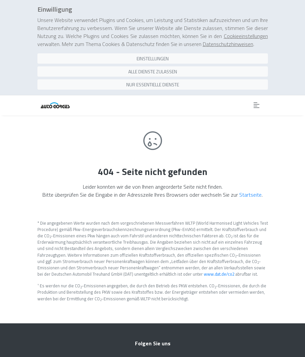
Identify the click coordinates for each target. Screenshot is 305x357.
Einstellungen (153, 58)
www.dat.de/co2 (219, 274)
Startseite (250, 195)
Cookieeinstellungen (246, 36)
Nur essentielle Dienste (152, 84)
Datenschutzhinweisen (228, 44)
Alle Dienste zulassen (152, 71)
